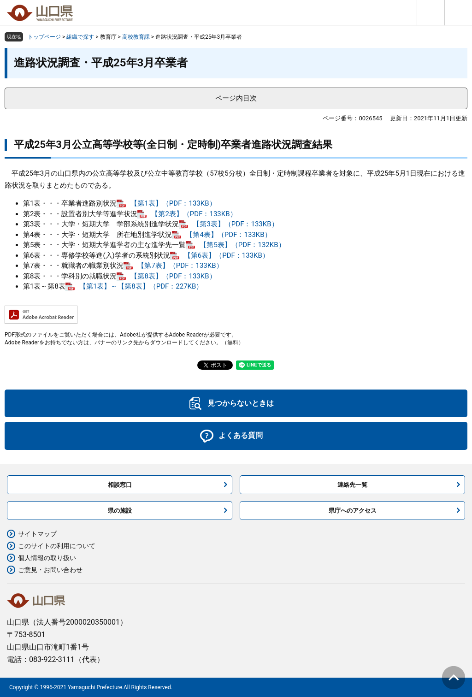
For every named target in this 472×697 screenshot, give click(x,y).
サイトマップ (37, 534)
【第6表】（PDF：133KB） (226, 255)
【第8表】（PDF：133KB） (173, 276)
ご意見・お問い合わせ (50, 569)
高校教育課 (136, 37)
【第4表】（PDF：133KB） (228, 234)
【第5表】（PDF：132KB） (242, 245)
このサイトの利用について (56, 545)
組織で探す (80, 37)
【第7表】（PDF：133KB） (180, 265)
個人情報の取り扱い (47, 557)
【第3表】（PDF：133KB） (235, 224)
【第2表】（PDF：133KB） (193, 214)
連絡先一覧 (352, 484)
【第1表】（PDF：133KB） (173, 203)
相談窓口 (120, 484)
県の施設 (120, 510)
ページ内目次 (236, 98)
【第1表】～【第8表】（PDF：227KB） (141, 286)
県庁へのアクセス (353, 510)
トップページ (44, 37)
